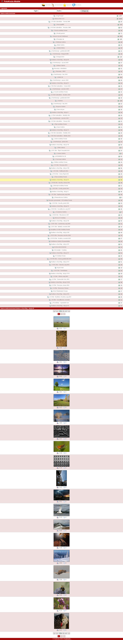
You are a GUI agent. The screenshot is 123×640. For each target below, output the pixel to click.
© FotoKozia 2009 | (62, 639)
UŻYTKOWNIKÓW (57, 5)
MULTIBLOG (76, 5)
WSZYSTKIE (46, 5)
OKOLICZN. (67, 5)
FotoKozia (12, 1)
